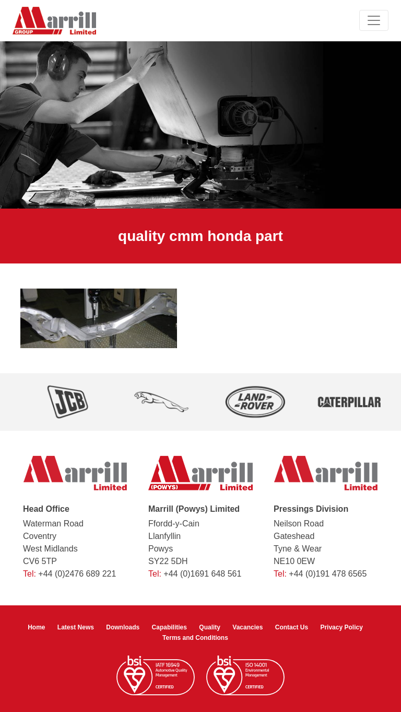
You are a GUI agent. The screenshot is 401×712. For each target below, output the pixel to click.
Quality (209, 627)
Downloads (122, 627)
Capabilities (169, 627)
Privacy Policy (341, 627)
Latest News (75, 627)
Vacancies (247, 627)
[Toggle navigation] (373, 20)
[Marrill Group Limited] (54, 20)
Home (36, 627)
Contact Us (291, 627)
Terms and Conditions (195, 637)
